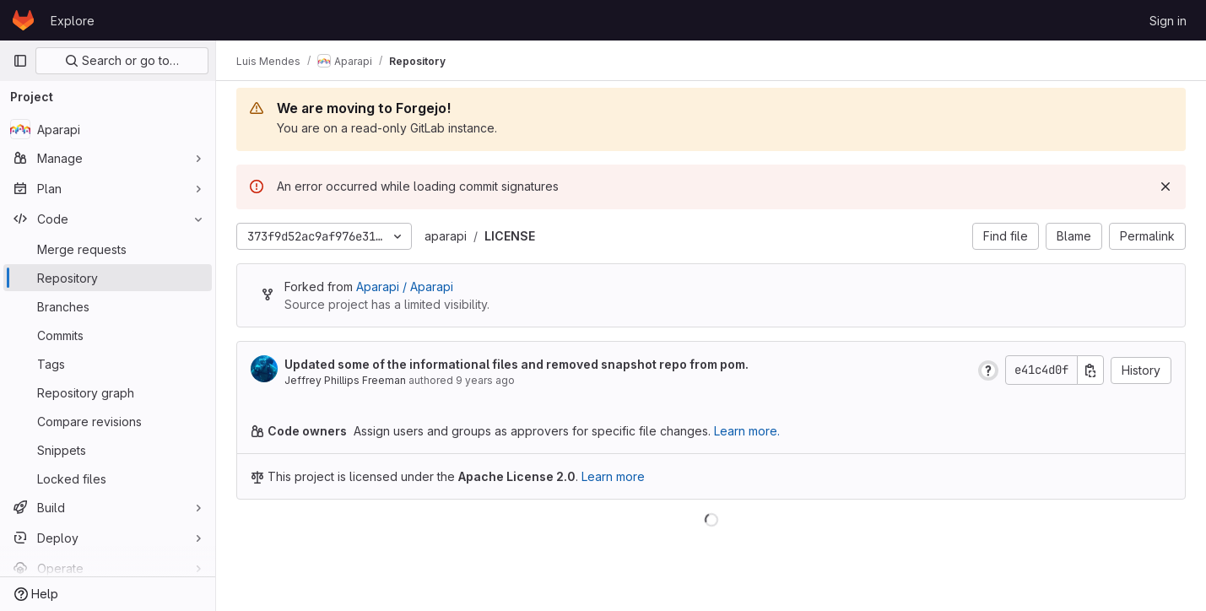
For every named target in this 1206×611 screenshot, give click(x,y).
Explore (73, 21)
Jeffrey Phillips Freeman (345, 380)
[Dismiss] (1165, 186)
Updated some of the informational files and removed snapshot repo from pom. (516, 364)
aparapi (446, 236)
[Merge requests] (107, 248)
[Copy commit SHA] (1090, 370)
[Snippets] (107, 449)
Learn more (613, 476)
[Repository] (107, 277)
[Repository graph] (107, 392)
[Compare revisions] (107, 421)
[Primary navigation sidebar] (20, 60)
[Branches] (107, 306)
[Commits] (107, 335)
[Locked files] (107, 478)
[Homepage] (23, 20)
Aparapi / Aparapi (404, 286)
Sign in (1168, 21)
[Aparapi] (107, 129)
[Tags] (107, 363)
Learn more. (747, 431)
